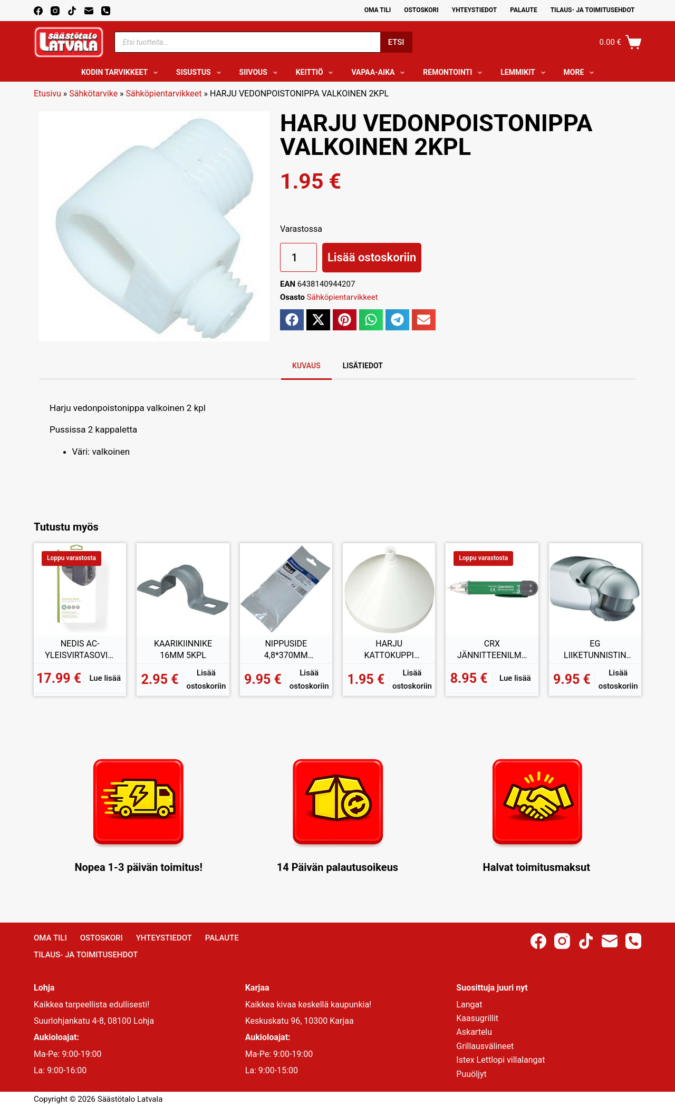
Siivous (260, 72)
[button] (292, 319)
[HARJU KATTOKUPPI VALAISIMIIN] (389, 589)
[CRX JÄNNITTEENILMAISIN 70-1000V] (492, 589)
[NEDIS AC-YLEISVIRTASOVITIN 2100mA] (80, 589)
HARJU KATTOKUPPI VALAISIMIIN (388, 650)
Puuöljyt (471, 1074)
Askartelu (474, 1032)
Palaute (523, 10)
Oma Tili (377, 10)
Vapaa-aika (380, 72)
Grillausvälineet (485, 1046)
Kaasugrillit (477, 1018)
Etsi (396, 42)
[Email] (88, 10)
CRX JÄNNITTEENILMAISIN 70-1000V (492, 650)
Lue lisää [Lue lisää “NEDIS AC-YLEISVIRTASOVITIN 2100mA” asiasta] (105, 678)
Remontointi (454, 72)
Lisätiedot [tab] (363, 365)
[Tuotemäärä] (298, 257)
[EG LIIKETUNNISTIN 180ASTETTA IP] (595, 589)
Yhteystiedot (474, 10)
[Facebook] (38, 10)
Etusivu (47, 94)
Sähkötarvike (93, 94)
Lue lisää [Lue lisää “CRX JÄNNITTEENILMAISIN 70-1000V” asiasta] (515, 678)
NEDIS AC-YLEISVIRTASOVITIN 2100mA (80, 650)
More (581, 72)
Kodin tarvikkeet (121, 72)
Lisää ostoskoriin (371, 257)
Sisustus (200, 72)
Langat (469, 1005)
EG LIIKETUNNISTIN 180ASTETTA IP (595, 650)
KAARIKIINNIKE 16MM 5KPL (183, 649)
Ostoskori (421, 10)
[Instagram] (55, 10)
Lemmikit (524, 72)
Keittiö (317, 72)
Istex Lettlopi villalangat (500, 1060)
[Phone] (105, 10)
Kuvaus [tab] (306, 365)
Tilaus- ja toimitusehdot (593, 10)
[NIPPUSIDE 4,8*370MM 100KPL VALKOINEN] (286, 589)
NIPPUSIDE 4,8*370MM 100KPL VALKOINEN (285, 650)
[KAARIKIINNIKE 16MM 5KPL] (183, 589)
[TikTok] (72, 10)
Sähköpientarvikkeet (164, 94)
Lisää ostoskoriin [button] (206, 679)
